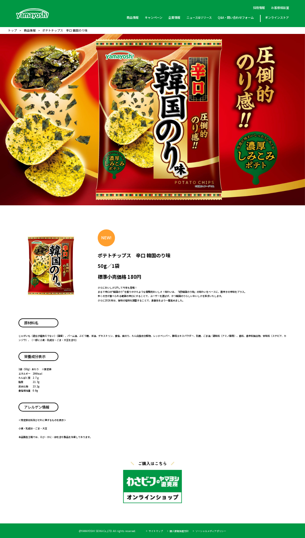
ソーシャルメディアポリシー (210, 531)
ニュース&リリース (198, 17)
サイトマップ (156, 531)
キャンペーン (153, 17)
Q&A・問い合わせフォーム (236, 17)
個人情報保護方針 (179, 531)
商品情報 (133, 17)
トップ (12, 30)
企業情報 (174, 17)
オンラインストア (277, 17)
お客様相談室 (280, 7)
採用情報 (259, 7)
